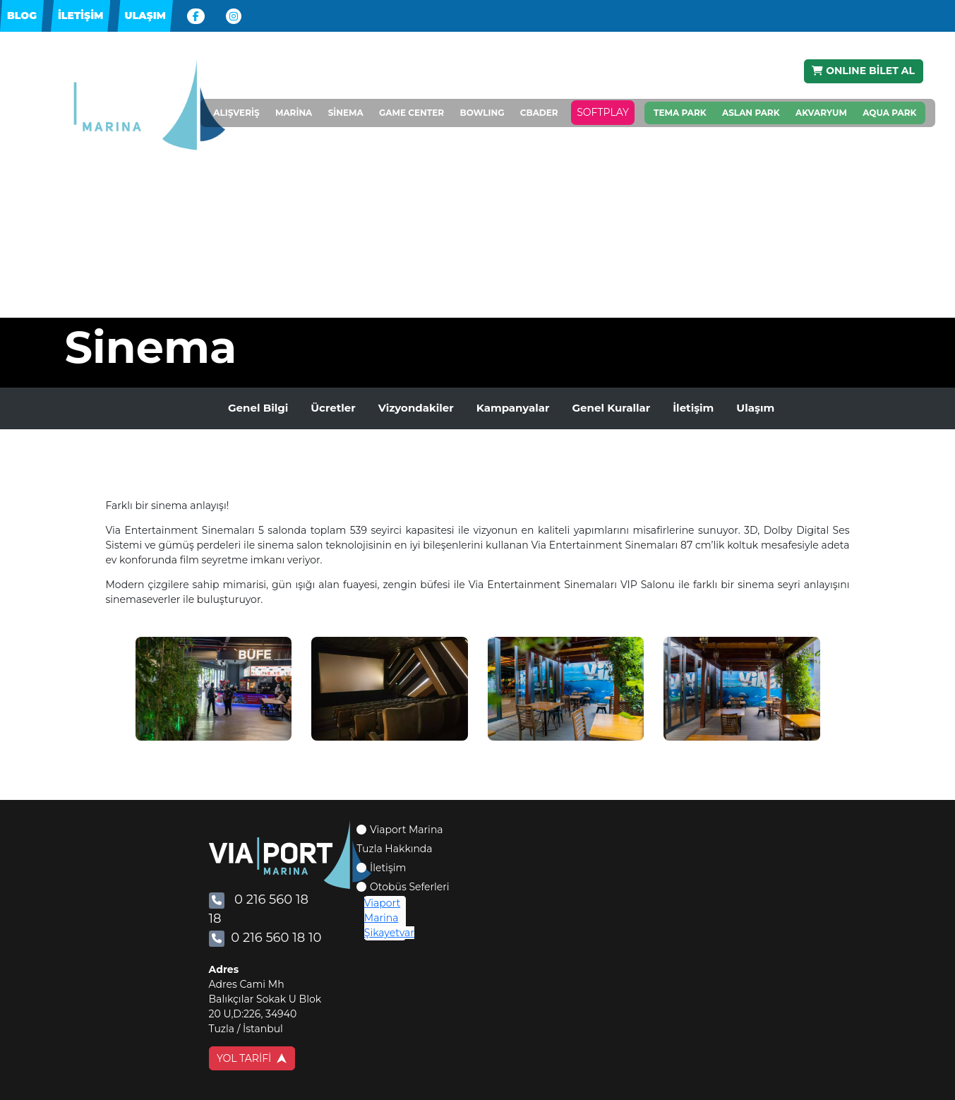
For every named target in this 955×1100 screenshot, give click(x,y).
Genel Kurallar (611, 407)
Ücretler (333, 407)
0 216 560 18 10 (265, 937)
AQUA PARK (889, 112)
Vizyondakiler (416, 407)
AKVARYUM (821, 112)
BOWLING (482, 113)
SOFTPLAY (603, 113)
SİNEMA (346, 113)
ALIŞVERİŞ (236, 113)
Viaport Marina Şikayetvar (389, 918)
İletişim (693, 407)
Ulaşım (755, 407)
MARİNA (293, 113)
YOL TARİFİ (252, 1058)
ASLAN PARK (751, 112)
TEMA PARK (680, 112)
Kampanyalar (513, 407)
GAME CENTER (411, 113)
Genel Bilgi (258, 407)
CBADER (539, 113)
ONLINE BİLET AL (863, 70)
